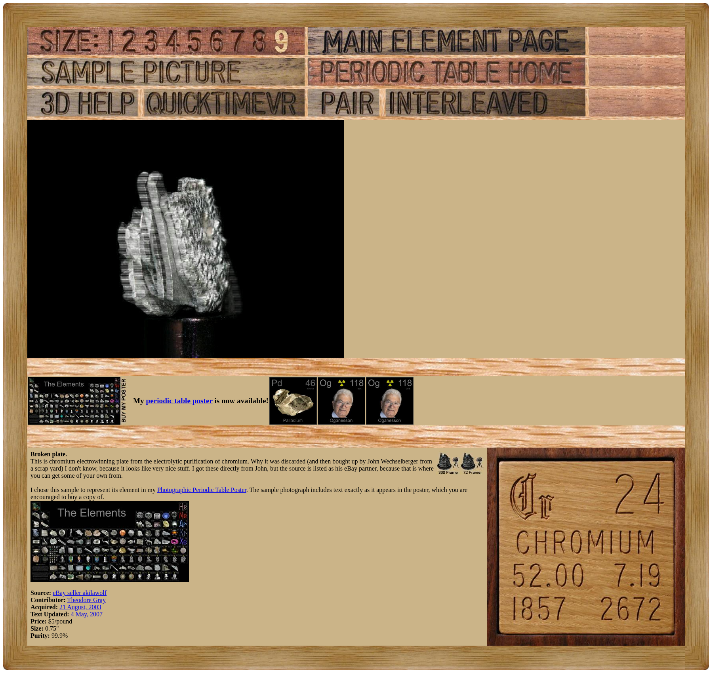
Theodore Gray (86, 600)
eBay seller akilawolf (80, 592)
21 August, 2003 (80, 607)
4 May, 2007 (87, 614)
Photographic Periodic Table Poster (201, 489)
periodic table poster (179, 401)
